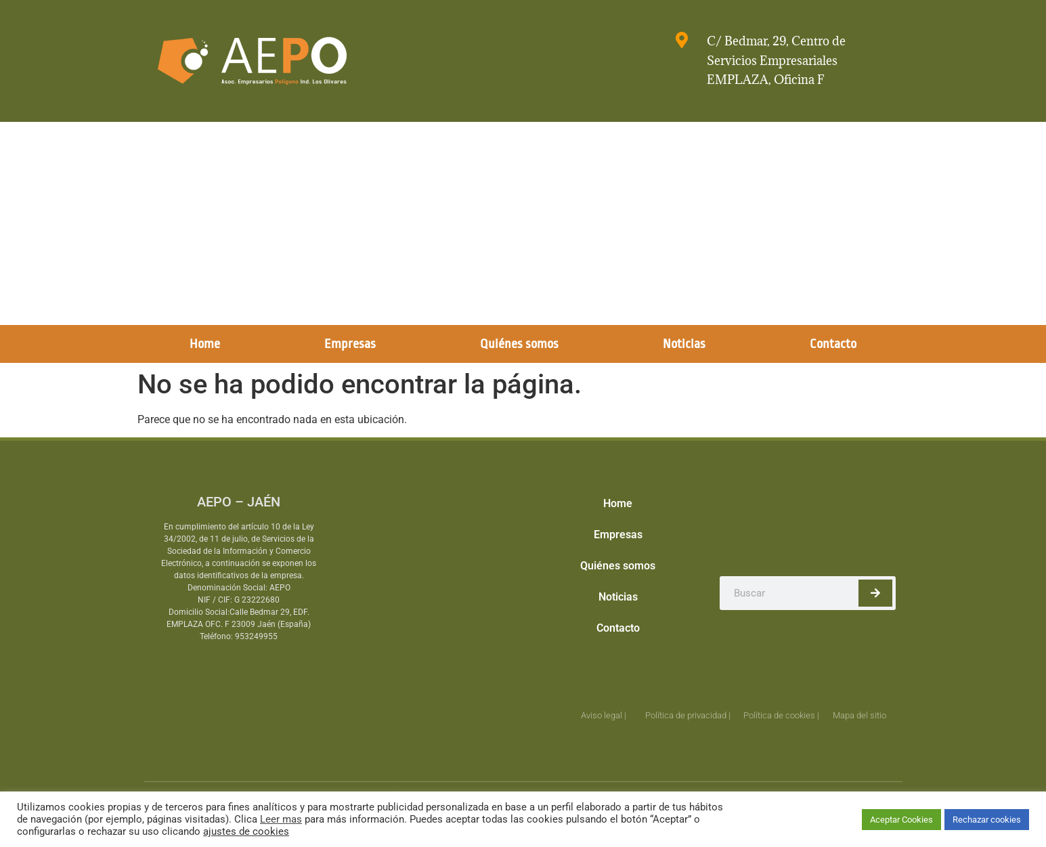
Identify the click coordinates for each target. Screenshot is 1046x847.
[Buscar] (875, 593)
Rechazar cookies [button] (987, 820)
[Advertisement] (523, 223)
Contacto (833, 343)
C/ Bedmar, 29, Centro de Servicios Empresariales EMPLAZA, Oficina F (776, 60)
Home (205, 343)
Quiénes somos (519, 343)
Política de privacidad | (688, 715)
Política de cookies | (781, 715)
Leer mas (281, 819)
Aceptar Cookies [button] (901, 820)
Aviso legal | (603, 715)
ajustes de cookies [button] (246, 831)
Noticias (684, 343)
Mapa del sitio (859, 715)
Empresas (350, 343)
